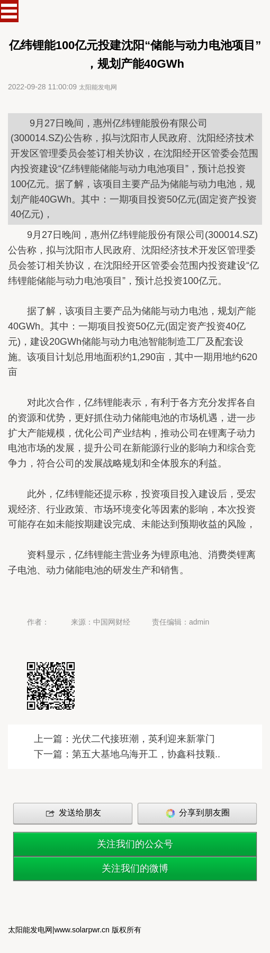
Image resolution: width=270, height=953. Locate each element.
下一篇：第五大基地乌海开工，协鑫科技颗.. (127, 754)
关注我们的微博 (135, 868)
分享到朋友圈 (197, 813)
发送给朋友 (72, 813)
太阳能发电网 (98, 87)
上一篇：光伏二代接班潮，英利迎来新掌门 (124, 739)
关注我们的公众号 (135, 844)
